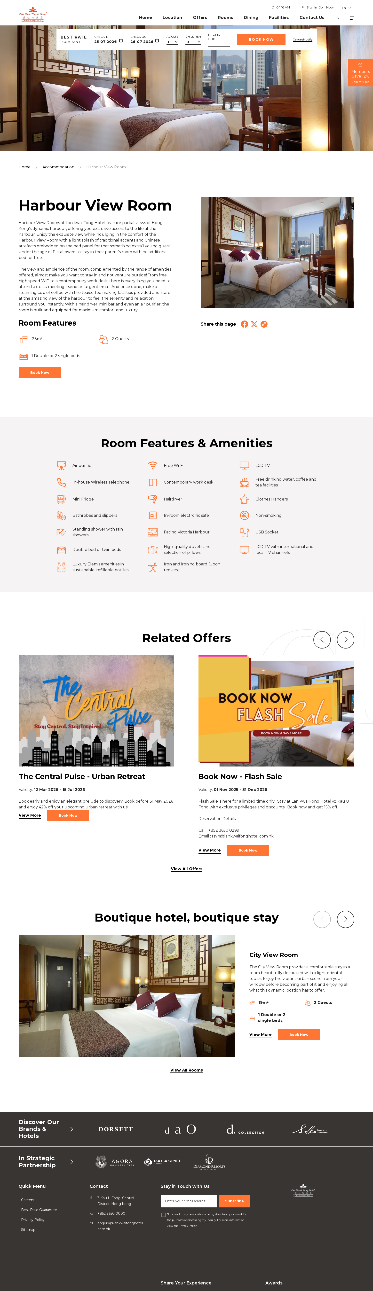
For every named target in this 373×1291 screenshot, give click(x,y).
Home (145, 17)
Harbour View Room (106, 167)
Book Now (261, 39)
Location (172, 17)
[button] (322, 663)
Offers (200, 17)
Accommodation (58, 167)
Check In (101, 37)
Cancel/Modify (302, 39)
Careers (27, 1200)
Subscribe (234, 1201)
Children (193, 36)
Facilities (279, 17)
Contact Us (312, 17)
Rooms (225, 17)
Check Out (139, 37)
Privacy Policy (33, 1220)
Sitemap (28, 1230)
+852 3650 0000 (111, 1213)
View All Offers (186, 869)
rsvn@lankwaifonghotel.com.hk (243, 859)
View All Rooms (186, 1070)
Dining (251, 17)
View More (30, 838)
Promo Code (214, 37)
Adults (172, 36)
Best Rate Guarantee (39, 1210)
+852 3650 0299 (223, 853)
